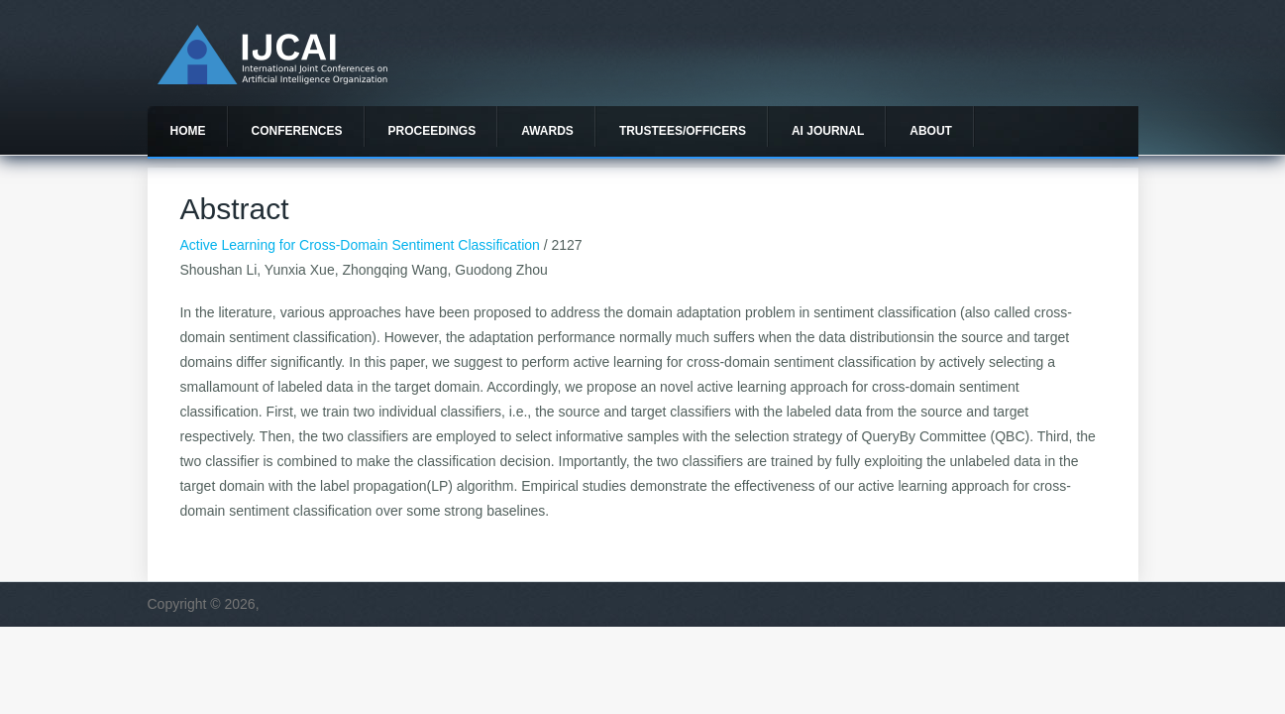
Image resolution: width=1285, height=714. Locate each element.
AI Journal (828, 131)
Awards (547, 131)
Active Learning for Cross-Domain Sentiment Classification (359, 245)
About (931, 131)
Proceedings (432, 131)
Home (188, 131)
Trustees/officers (682, 131)
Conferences (297, 131)
